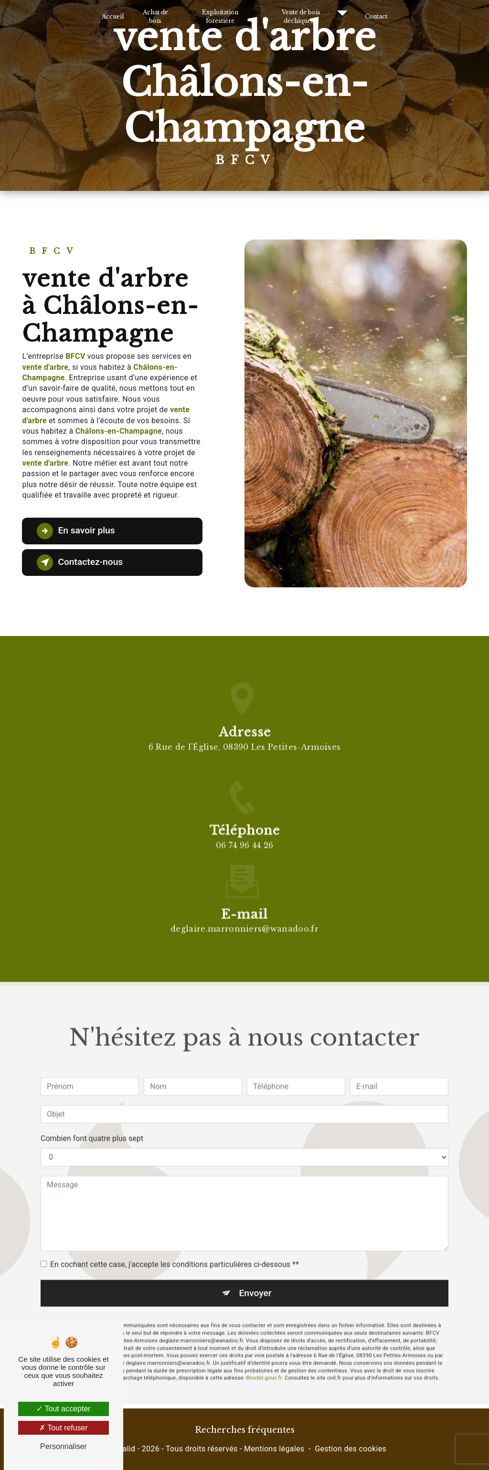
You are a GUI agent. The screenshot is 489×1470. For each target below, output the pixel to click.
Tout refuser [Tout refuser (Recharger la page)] (63, 1428)
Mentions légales (274, 1448)
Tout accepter (63, 1409)
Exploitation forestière (220, 16)
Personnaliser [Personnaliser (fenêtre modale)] (63, 1446)
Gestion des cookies (350, 1448)
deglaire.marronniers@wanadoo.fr (244, 912)
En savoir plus (76, 531)
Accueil (113, 16)
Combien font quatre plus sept (92, 1121)
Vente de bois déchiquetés (301, 16)
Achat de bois (155, 16)
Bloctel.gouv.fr (264, 1361)
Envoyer (255, 1276)
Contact (376, 16)
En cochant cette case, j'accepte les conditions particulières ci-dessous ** (174, 1247)
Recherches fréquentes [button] (245, 1430)
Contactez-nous (80, 562)
